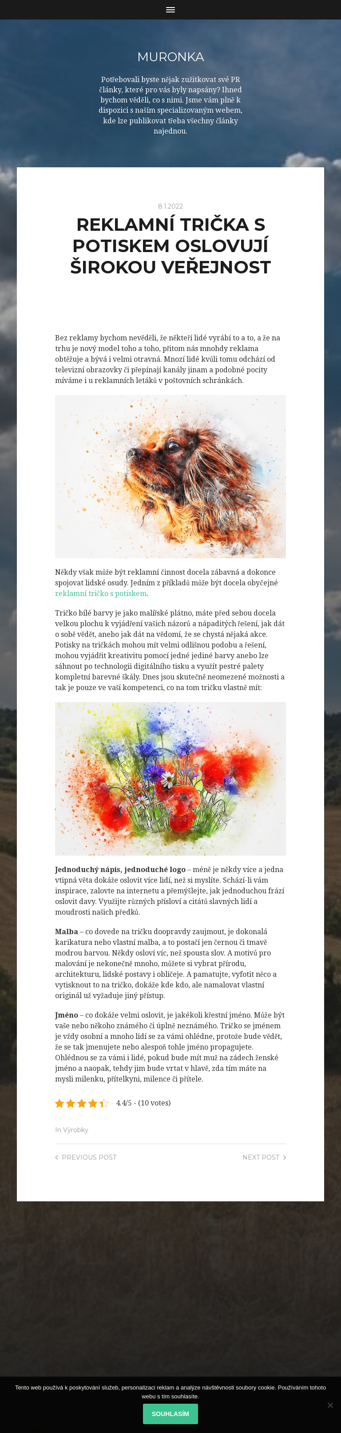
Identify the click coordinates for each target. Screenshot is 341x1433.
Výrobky (75, 1129)
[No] (329, 1405)
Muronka (170, 56)
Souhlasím (170, 1413)
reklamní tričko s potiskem (101, 593)
